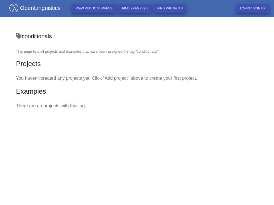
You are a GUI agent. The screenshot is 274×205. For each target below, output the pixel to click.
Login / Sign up (253, 8)
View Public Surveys (94, 8)
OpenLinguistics (33, 8)
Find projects (170, 8)
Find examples (135, 8)
